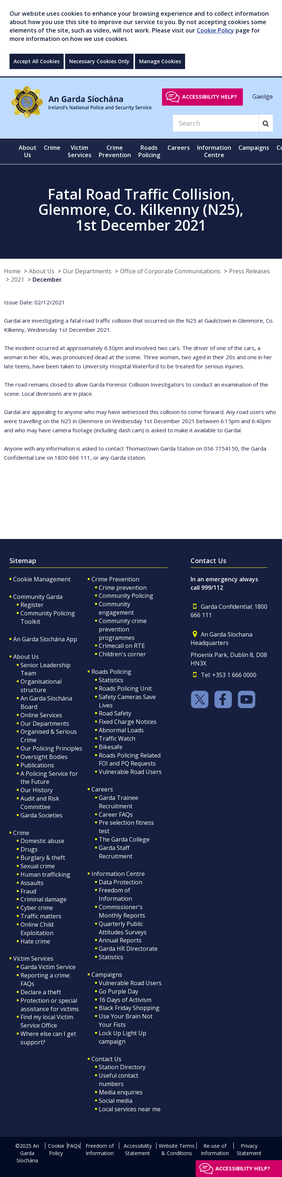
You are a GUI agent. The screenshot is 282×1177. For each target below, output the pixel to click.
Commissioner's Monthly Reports (122, 911)
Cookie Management (42, 579)
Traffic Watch (117, 738)
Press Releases (249, 271)
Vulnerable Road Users (130, 772)
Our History (36, 790)
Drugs (29, 849)
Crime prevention (123, 588)
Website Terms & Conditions (177, 1149)
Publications (37, 765)
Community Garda (38, 597)
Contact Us (106, 1059)
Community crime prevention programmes (123, 629)
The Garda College (124, 839)
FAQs (73, 1145)
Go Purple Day (118, 991)
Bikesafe (111, 747)
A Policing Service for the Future (49, 778)
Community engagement (116, 608)
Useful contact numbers (118, 1079)
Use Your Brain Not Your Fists (126, 1020)
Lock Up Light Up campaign (122, 1037)
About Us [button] (28, 151)
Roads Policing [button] (149, 151)
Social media (115, 1101)
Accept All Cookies (37, 61)
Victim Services (33, 958)
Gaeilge (262, 96)
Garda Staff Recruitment (115, 852)
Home (12, 271)
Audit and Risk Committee (39, 802)
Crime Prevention (115, 579)
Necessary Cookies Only (99, 61)
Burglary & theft (42, 858)
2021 (17, 280)
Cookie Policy (215, 30)
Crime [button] (52, 148)
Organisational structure (40, 685)
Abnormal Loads (121, 730)
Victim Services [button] (79, 151)
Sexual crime (37, 866)
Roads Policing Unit (125, 688)
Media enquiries (121, 1092)
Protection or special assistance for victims (49, 1004)
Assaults (32, 883)
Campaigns (106, 975)
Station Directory (122, 1067)
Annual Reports (120, 940)
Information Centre (118, 874)
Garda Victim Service (48, 967)
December (47, 280)
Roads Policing (111, 672)
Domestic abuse (42, 841)
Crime (21, 833)
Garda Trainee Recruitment (118, 802)
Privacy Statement (249, 1149)
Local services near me (130, 1109)
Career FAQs (116, 814)
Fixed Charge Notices (128, 722)
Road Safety (115, 713)
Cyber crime (36, 908)
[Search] (216, 123)
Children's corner (122, 654)
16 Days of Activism (125, 1000)
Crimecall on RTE (122, 646)
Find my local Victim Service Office (46, 1021)
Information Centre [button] (214, 151)
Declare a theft (40, 992)
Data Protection (120, 882)
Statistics (111, 680)
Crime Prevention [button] (115, 151)
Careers (102, 789)
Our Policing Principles (51, 748)
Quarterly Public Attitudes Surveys (123, 928)
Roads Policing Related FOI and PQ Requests (130, 759)
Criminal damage (43, 899)
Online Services (41, 715)
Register (32, 605)
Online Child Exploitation (36, 928)
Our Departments (87, 271)
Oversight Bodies (44, 757)
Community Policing (126, 596)
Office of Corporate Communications (170, 271)
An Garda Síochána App (45, 639)
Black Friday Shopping (129, 1008)
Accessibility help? (209, 96)
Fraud (28, 891)
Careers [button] (179, 148)
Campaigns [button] (253, 148)
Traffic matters (40, 916)
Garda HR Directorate (128, 949)
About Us (41, 271)
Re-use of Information (215, 1149)
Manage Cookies (160, 61)
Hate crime (35, 941)
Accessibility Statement (138, 1149)
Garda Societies (41, 815)
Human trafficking (45, 874)
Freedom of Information (115, 894)
